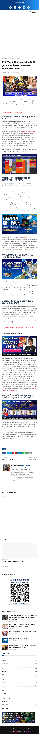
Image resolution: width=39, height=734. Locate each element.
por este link (26, 237)
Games (23, 449)
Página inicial (5, 57)
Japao (19, 682)
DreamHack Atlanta (29, 131)
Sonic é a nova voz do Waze (13, 112)
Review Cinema (19, 696)
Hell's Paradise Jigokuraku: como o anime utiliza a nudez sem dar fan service (22, 625)
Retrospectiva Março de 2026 (12, 562)
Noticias (12, 57)
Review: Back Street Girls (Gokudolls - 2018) (22, 632)
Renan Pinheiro (6, 72)
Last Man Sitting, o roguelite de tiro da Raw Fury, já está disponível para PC (22, 646)
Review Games (19, 698)
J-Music (19, 679)
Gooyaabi (28, 731)
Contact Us (21, 729)
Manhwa (19, 688)
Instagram (13, 390)
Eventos (9, 449)
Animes (19, 658)
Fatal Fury (16, 449)
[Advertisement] (19, 34)
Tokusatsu (19, 701)
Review (19, 693)
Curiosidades (19, 663)
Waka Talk (19, 704)
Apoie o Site (29, 729)
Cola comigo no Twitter (18, 468)
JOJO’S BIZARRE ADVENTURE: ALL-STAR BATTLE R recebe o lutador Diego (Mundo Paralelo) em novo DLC (23, 617)
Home (9, 729)
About (14, 729)
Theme (16, 731)
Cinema (19, 660)
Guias (19, 677)
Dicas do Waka (19, 666)
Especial (19, 668)
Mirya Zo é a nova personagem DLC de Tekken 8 (20, 327)
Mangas (19, 685)
